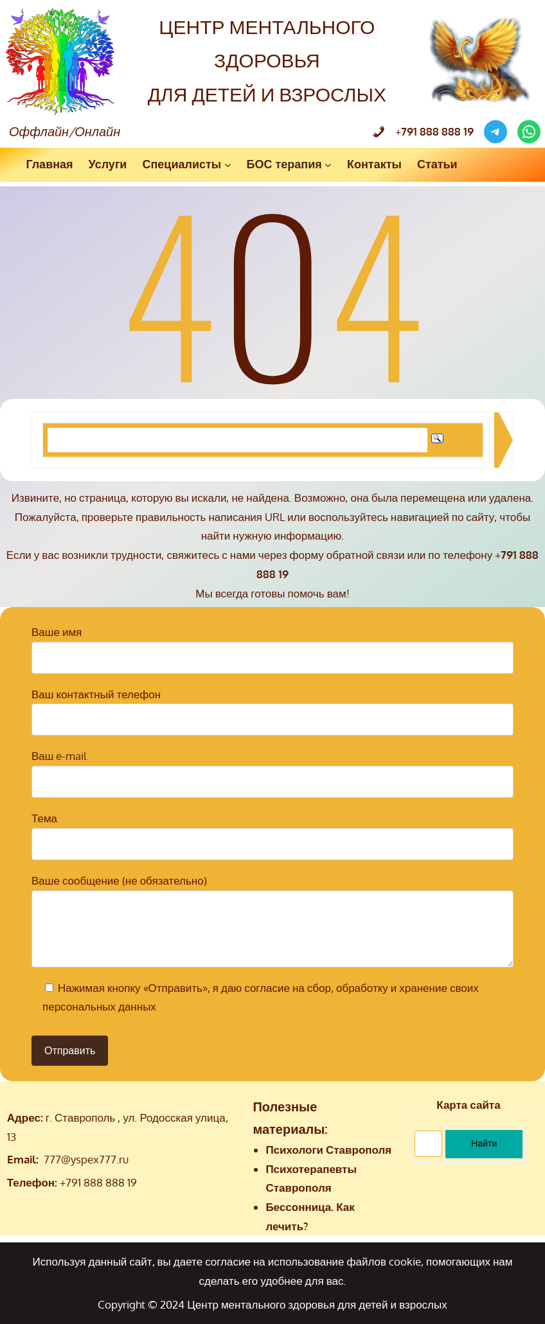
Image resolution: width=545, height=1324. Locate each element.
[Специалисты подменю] (227, 164)
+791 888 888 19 (98, 1182)
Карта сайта (468, 1104)
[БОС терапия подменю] (328, 164)
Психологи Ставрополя (328, 1149)
